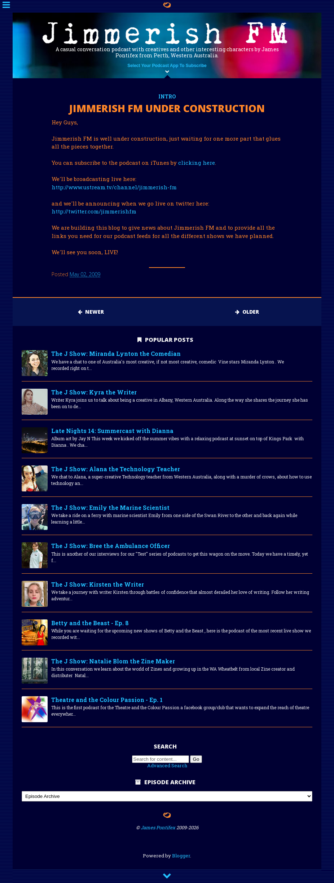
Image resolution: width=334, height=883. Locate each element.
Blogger (181, 855)
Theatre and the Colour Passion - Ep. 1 (107, 699)
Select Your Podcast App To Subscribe (167, 65)
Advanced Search (167, 765)
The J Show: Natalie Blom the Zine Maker (113, 661)
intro (167, 96)
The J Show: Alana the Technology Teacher (115, 469)
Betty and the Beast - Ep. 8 (90, 623)
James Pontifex (158, 827)
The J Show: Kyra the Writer (94, 392)
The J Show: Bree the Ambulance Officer (110, 545)
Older (247, 311)
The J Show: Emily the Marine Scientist (110, 507)
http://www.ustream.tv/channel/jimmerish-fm (114, 187)
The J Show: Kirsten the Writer (97, 584)
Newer (91, 311)
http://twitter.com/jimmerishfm (94, 211)
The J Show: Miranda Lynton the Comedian (116, 353)
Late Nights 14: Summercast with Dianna (112, 430)
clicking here (196, 162)
